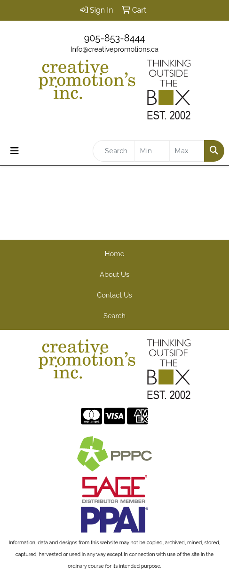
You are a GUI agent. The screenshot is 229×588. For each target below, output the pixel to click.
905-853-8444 (114, 38)
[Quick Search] (114, 151)
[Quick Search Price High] (187, 151)
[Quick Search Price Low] (152, 151)
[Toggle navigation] (14, 150)
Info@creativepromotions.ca (114, 49)
